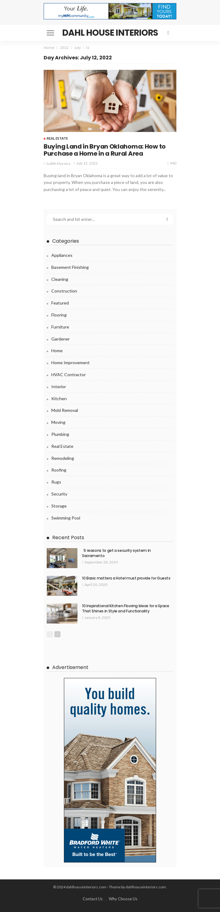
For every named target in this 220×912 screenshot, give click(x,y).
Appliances (62, 255)
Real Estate (57, 138)
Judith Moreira (58, 163)
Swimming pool (65, 517)
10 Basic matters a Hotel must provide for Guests (126, 578)
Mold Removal (64, 410)
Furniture (60, 326)
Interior (58, 386)
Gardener (60, 338)
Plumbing (60, 434)
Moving (58, 422)
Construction (64, 290)
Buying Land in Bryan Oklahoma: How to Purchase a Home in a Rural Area (105, 150)
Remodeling (62, 458)
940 (171, 163)
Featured (60, 302)
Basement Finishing (70, 267)
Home (57, 350)
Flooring (59, 314)
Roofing (58, 469)
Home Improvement (70, 362)
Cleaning (59, 279)
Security (59, 493)
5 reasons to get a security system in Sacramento (116, 553)
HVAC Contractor (68, 374)
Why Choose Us (123, 898)
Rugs (56, 481)
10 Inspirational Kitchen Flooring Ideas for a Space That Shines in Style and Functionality (125, 608)
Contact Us (93, 898)
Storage (59, 505)
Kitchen (59, 398)
